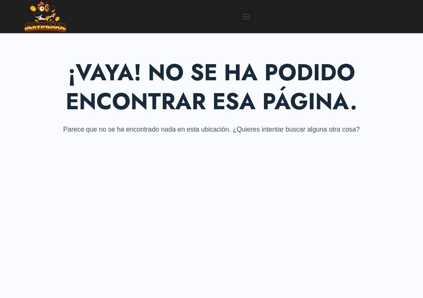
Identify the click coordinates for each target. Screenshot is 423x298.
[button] (247, 17)
